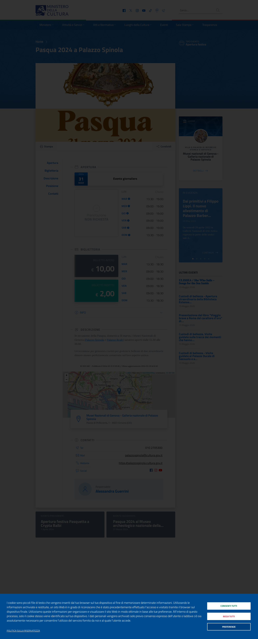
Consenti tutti (229, 605)
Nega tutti (228, 616)
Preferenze (229, 627)
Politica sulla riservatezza (23, 630)
